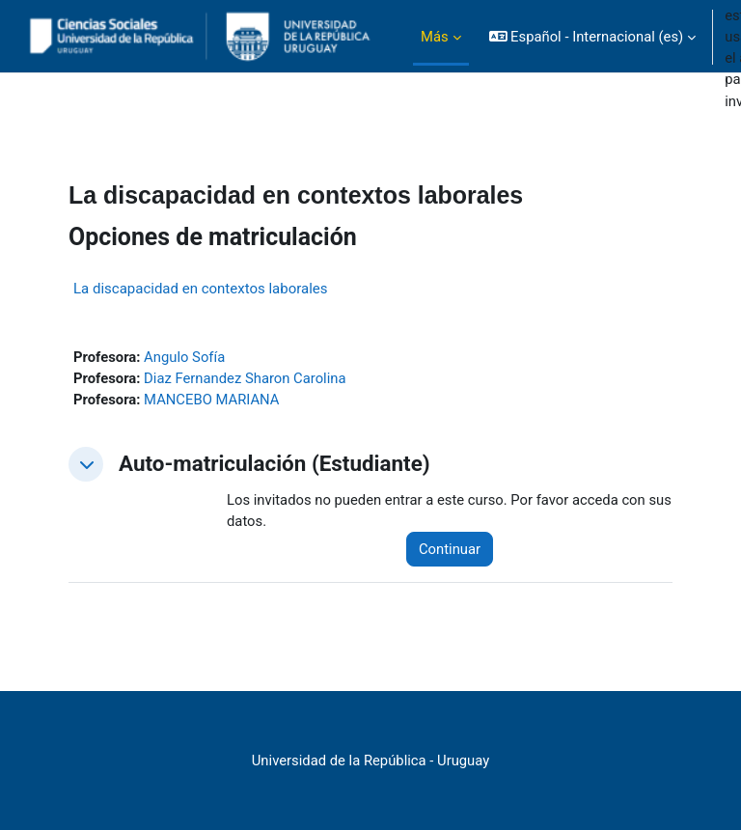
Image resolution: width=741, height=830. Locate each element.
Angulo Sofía (184, 357)
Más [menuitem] (435, 36)
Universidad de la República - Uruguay (370, 760)
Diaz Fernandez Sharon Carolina (244, 378)
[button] (593, 36)
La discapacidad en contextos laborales (200, 288)
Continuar (449, 549)
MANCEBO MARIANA (211, 399)
